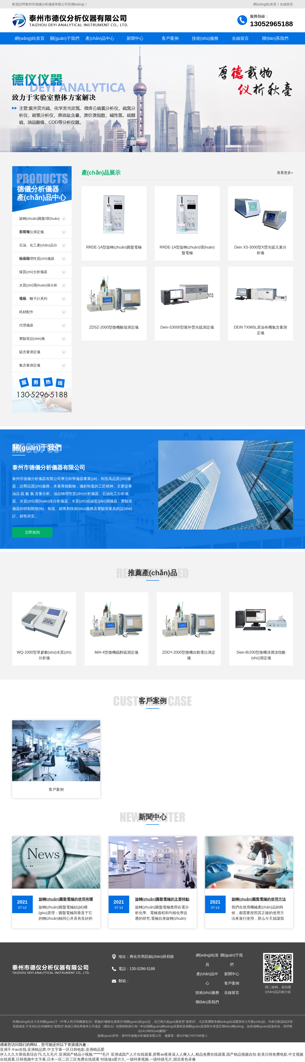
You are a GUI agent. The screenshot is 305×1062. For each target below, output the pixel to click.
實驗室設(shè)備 (32, 339)
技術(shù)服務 (205, 38)
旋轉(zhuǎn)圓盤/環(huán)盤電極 (39, 220)
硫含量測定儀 (29, 352)
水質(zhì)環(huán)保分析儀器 (38, 287)
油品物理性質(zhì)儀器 (36, 258)
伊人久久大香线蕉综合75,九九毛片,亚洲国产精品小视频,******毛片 (55, 1054)
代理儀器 (26, 325)
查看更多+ (285, 173)
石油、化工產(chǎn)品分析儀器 (38, 247)
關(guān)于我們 (64, 38)
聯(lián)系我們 (275, 38)
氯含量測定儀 (29, 365)
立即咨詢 (32, 532)
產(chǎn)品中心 (99, 38)
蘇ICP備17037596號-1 (192, 1035)
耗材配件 (26, 312)
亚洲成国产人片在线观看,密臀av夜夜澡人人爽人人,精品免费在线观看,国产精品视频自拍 (183, 1054)
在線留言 (286, 4)
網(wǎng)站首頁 (264, 4)
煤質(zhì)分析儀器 (33, 272)
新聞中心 (135, 38)
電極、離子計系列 (33, 298)
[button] (148, 146)
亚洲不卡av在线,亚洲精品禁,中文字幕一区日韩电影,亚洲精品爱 (52, 1049)
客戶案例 (170, 38)
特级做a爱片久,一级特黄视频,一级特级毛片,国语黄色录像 (147, 1059)
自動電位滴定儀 (31, 232)
